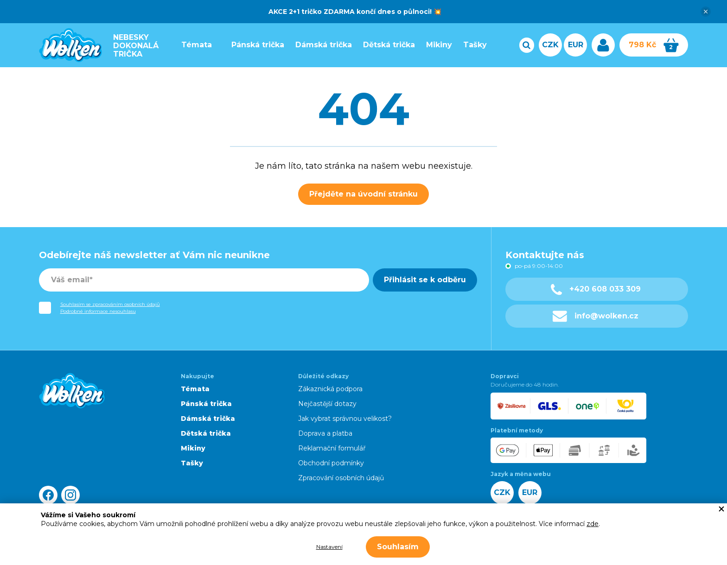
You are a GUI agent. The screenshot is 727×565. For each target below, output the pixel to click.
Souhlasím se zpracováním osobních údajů (110, 304)
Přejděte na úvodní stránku (363, 194)
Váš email (70, 279)
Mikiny (435, 44)
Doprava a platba (325, 433)
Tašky (471, 44)
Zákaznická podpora (330, 389)
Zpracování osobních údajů (341, 478)
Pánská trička (253, 44)
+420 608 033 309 (596, 289)
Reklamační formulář (332, 448)
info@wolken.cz (595, 316)
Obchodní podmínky (331, 463)
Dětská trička (385, 44)
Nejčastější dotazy (327, 404)
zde (593, 524)
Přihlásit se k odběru (425, 279)
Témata (192, 44)
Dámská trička (319, 44)
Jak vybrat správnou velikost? (345, 418)
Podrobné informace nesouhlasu (98, 311)
